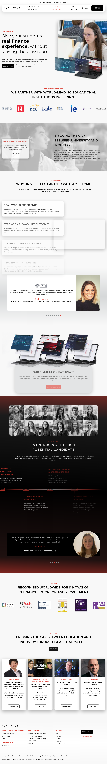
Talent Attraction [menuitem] (8, 733)
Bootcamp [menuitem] (31, 743)
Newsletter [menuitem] (58, 741)
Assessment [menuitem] (6, 736)
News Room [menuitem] (59, 736)
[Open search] (82, 8)
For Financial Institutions (33, 8)
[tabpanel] (53, 293)
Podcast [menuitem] (57, 739)
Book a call (86, 732)
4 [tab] (52, 315)
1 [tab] (46, 315)
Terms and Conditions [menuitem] (18, 756)
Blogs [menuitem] (57, 733)
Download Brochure (25, 66)
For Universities (56, 8)
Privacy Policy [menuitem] (6, 756)
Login (87, 8)
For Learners (73, 8)
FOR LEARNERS (33, 731)
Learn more (14, 706)
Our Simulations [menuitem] (86, 736)
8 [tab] (60, 315)
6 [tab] (56, 315)
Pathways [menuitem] (5, 745)
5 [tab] (54, 315)
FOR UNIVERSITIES (8, 743)
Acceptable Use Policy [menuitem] (44, 756)
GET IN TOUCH (97, 8)
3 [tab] (50, 315)
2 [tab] (48, 315)
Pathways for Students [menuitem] (36, 736)
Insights (57, 3)
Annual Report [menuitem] (60, 744)
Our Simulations (45, 3)
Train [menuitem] (3, 739)
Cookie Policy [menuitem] (31, 756)
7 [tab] (58, 315)
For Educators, (38, 680)
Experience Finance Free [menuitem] (37, 733)
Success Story (66, 680)
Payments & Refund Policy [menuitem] (61, 756)
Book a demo (8, 66)
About (65, 3)
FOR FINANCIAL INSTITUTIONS (13, 731)
